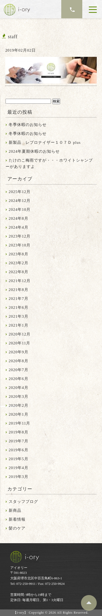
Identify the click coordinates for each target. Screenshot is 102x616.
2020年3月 (18, 396)
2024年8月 (18, 218)
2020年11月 (19, 343)
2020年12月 (19, 334)
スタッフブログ (23, 501)
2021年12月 (19, 281)
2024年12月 (19, 201)
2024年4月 (18, 227)
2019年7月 (18, 441)
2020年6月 (18, 379)
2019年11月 (19, 423)
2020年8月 (18, 361)
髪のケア (17, 528)
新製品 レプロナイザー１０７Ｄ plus (45, 142)
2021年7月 (18, 298)
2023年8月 (18, 254)
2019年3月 (18, 477)
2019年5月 (18, 459)
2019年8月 (18, 432)
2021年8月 (18, 290)
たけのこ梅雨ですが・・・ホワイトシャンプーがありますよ (49, 163)
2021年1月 (18, 325)
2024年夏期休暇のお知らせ (34, 151)
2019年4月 (18, 468)
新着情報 (17, 519)
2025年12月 (19, 192)
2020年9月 (18, 352)
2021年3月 (18, 316)
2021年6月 (18, 307)
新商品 (15, 510)
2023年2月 (18, 263)
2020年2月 (18, 405)
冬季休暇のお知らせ (28, 125)
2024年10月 (19, 209)
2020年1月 (18, 414)
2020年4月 (18, 388)
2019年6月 (18, 450)
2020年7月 (18, 370)
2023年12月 (19, 236)
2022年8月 (18, 272)
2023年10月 (19, 245)
